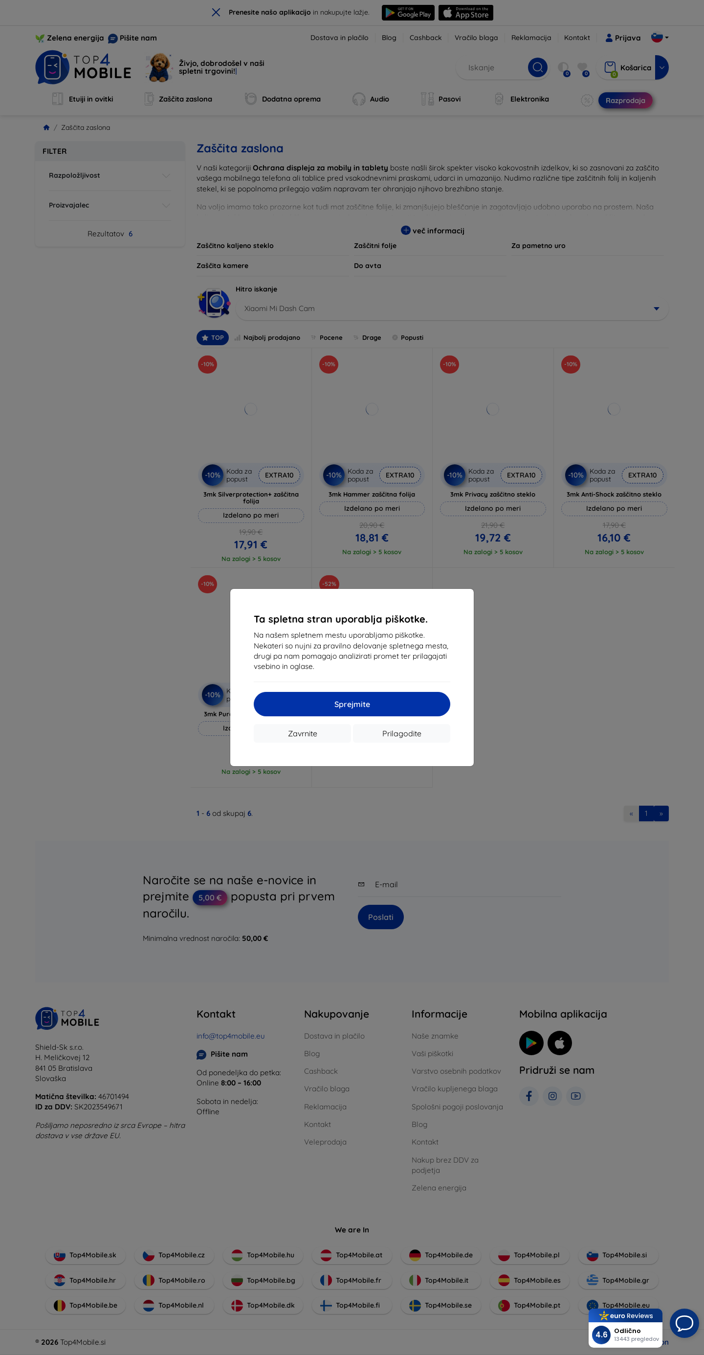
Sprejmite (352, 704)
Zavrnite (302, 733)
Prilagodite (401, 733)
